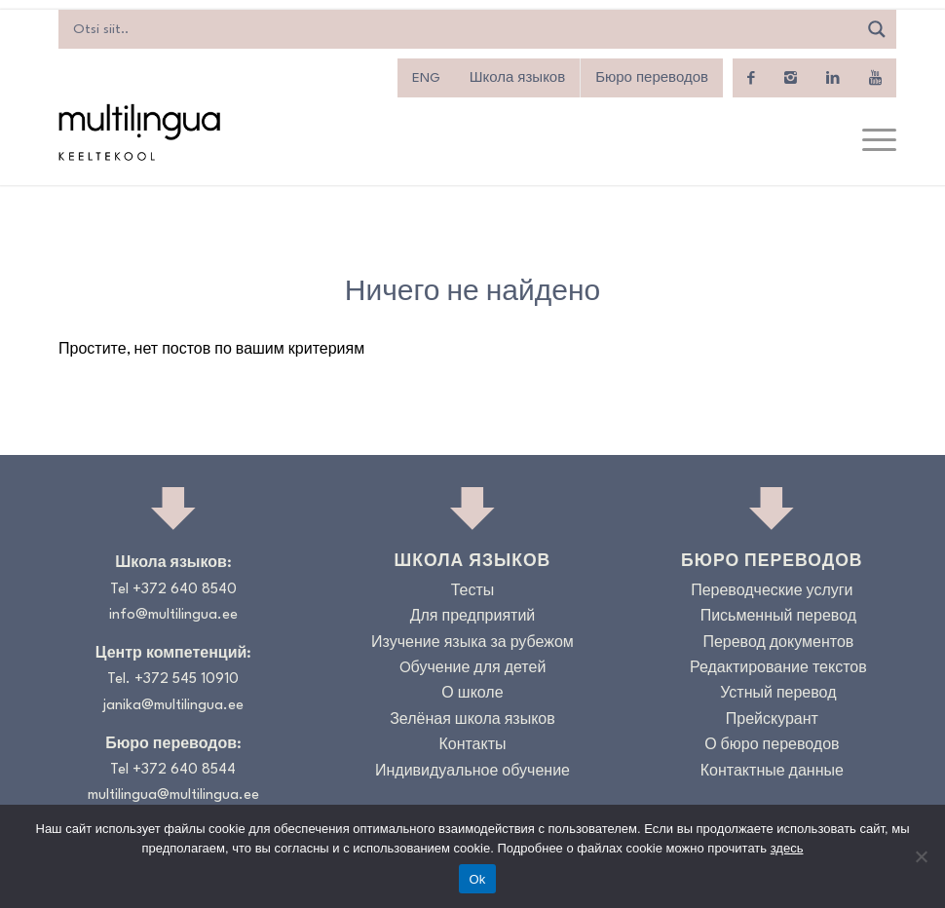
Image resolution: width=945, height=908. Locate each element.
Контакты (472, 745)
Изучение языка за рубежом (472, 643)
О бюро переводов (771, 745)
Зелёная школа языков (472, 720)
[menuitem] (426, 77)
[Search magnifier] (876, 29)
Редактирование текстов (778, 669)
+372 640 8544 (184, 770)
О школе (472, 694)
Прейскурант (772, 720)
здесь (787, 848)
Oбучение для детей (473, 669)
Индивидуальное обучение (472, 772)
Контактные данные (772, 772)
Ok (477, 879)
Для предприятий (473, 617)
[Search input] (462, 29)
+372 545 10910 (186, 679)
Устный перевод (778, 694)
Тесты (473, 592)
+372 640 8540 (184, 590)
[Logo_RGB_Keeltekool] (138, 132)
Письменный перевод (778, 617)
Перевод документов (777, 643)
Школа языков (517, 78)
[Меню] (869, 141)
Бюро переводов (651, 78)
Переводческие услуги (771, 592)
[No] (920, 856)
